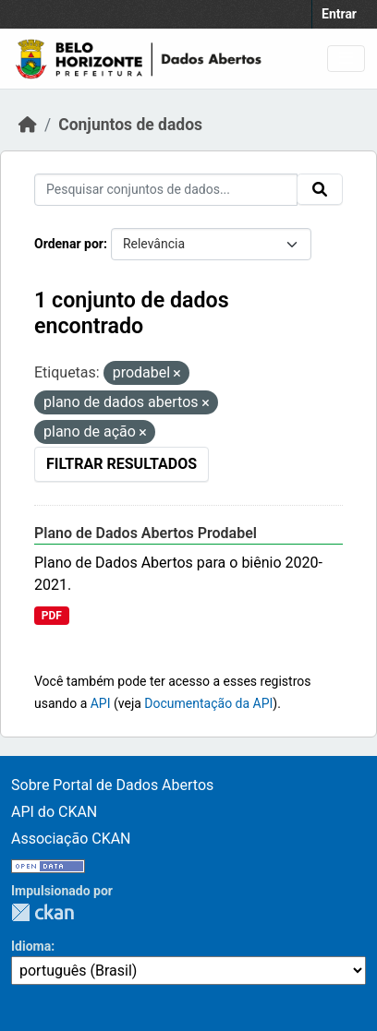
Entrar (339, 13)
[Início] (27, 124)
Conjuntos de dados (130, 124)
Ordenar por (68, 243)
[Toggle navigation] (346, 58)
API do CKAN (54, 812)
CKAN (42, 912)
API (101, 703)
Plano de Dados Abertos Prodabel (145, 533)
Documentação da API (208, 703)
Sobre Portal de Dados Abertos (112, 785)
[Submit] (320, 189)
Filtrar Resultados (121, 464)
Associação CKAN (71, 838)
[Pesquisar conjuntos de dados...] (166, 190)
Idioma (31, 946)
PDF (52, 615)
